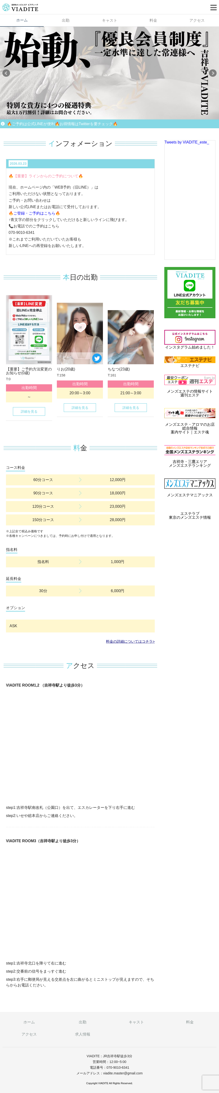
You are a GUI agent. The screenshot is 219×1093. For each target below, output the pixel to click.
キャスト (109, 20)
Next (213, 73)
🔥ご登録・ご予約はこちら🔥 (34, 213)
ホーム (22, 20)
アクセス (29, 1034)
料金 (153, 20)
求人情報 (82, 1034)
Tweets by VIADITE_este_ (187, 142)
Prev (6, 73)
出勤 (65, 20)
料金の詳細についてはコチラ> (130, 641)
